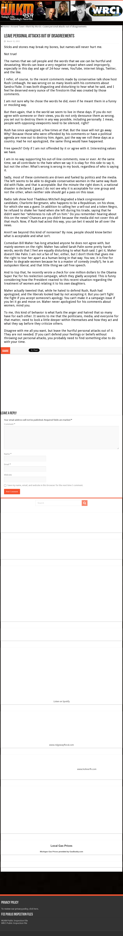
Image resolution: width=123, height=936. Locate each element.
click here (33, 909)
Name (7, 454)
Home (5, 26)
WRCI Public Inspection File (14, 923)
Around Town (17, 26)
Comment (9, 424)
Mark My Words (33, 26)
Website (8, 475)
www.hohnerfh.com (86, 769)
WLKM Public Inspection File (14, 920)
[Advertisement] (61, 384)
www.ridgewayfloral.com (61, 730)
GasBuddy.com (76, 852)
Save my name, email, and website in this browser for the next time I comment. (45, 485)
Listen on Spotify (61, 676)
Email (7, 464)
